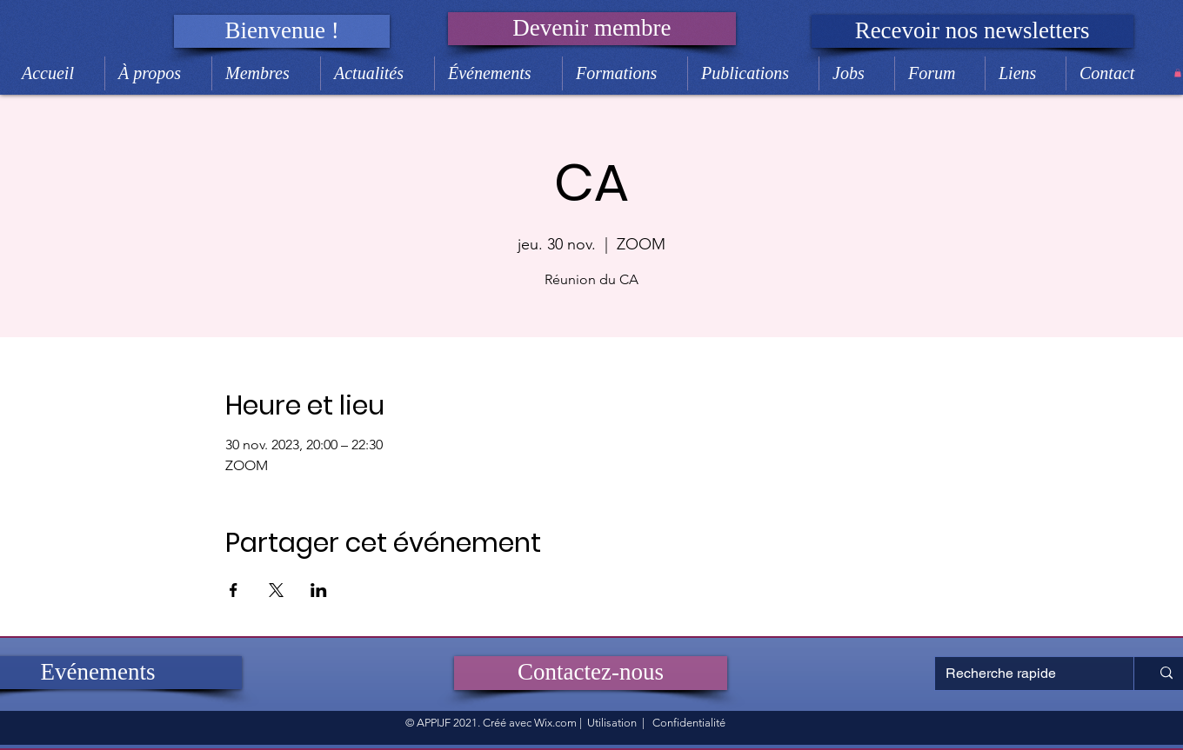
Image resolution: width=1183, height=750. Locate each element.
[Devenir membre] (592, 28)
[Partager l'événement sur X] (276, 590)
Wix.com (555, 722)
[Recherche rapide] (1021, 673)
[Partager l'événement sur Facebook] (233, 590)
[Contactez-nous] (590, 673)
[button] (282, 31)
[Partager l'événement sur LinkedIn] (319, 590)
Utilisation (612, 722)
